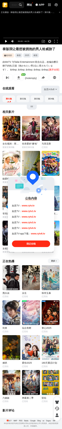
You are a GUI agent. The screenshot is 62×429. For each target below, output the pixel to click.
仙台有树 (26, 328)
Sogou (48, 421)
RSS (20, 421)
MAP (15, 421)
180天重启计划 (49, 363)
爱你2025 (27, 363)
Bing (39, 421)
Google (33, 421)
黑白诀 (5, 293)
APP (40, 4)
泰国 (19, 55)
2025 (27, 55)
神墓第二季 (28, 398)
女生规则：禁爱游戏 (11, 143)
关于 (10, 421)
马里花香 (46, 143)
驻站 (44, 398)
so (43, 421)
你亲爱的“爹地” (29, 143)
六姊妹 (5, 398)
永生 (24, 293)
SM (54, 421)
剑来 (4, 328)
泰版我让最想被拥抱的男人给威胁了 (28, 49)
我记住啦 (31, 243)
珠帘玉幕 (46, 293)
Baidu (26, 421)
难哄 (4, 363)
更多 (54, 261)
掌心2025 (46, 328)
